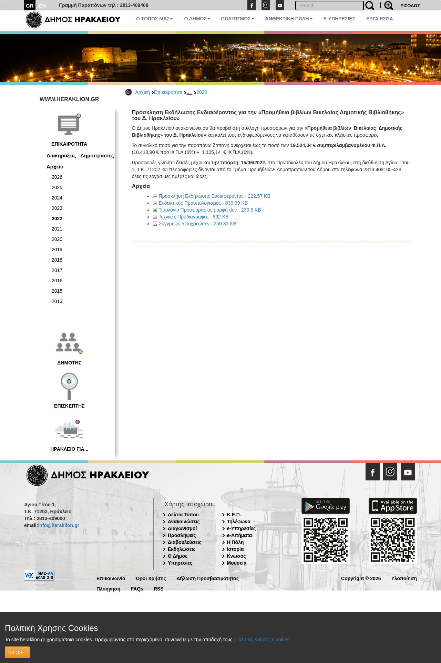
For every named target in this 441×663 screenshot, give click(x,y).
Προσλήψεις (182, 535)
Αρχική (142, 92)
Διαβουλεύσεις (185, 542)
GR (30, 6)
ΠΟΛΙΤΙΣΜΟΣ (237, 18)
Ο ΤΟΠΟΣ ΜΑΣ (154, 18)
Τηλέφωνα (238, 521)
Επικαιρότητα (168, 92)
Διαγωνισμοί (182, 528)
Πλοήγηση (108, 588)
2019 (57, 249)
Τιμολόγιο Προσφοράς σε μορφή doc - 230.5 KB (210, 210)
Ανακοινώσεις (184, 521)
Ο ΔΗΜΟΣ (197, 18)
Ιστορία (235, 549)
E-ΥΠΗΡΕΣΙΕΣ (339, 18)
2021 (57, 229)
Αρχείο (55, 166)
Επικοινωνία (110, 578)
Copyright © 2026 (361, 578)
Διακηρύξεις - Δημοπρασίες (80, 155)
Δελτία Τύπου (183, 514)
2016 (57, 280)
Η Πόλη (235, 542)
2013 (57, 301)
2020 (57, 239)
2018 (57, 260)
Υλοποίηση (404, 578)
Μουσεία (237, 563)
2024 (57, 198)
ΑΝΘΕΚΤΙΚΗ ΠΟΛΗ (288, 18)
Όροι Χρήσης (151, 578)
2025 (57, 187)
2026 (57, 177)
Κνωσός (236, 556)
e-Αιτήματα (239, 535)
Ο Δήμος (177, 556)
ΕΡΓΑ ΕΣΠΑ (379, 18)
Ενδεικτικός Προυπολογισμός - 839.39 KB (203, 203)
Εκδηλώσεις (182, 549)
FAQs (137, 588)
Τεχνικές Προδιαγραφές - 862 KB (194, 217)
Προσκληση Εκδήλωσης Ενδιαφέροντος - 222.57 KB (214, 196)
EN (42, 6)
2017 (57, 270)
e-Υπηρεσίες (241, 528)
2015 (57, 291)
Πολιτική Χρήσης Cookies (262, 639)
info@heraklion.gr (58, 525)
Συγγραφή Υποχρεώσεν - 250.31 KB (197, 223)
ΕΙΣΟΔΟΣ (410, 5)
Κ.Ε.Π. (234, 514)
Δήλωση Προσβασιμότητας (207, 578)
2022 (201, 92)
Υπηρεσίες (180, 563)
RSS (159, 588)
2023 (57, 208)
